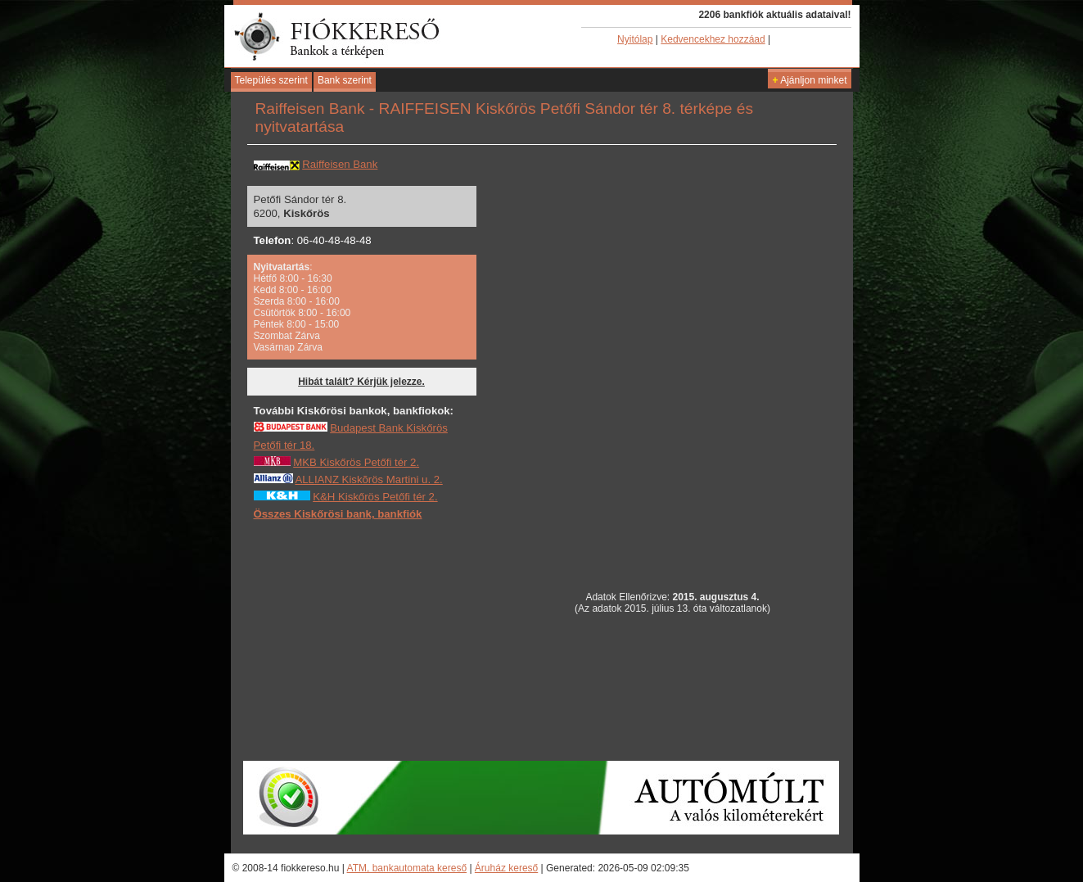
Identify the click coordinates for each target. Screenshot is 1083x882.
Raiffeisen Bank (339, 164)
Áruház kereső (506, 868)
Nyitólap (634, 39)
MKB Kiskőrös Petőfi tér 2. (356, 462)
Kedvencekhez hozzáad (713, 39)
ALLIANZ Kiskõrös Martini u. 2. (368, 479)
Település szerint (271, 80)
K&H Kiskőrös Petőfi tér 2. (375, 497)
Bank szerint (345, 80)
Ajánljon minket (809, 80)
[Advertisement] (376, 639)
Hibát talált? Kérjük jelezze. (361, 381)
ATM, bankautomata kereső (407, 868)
